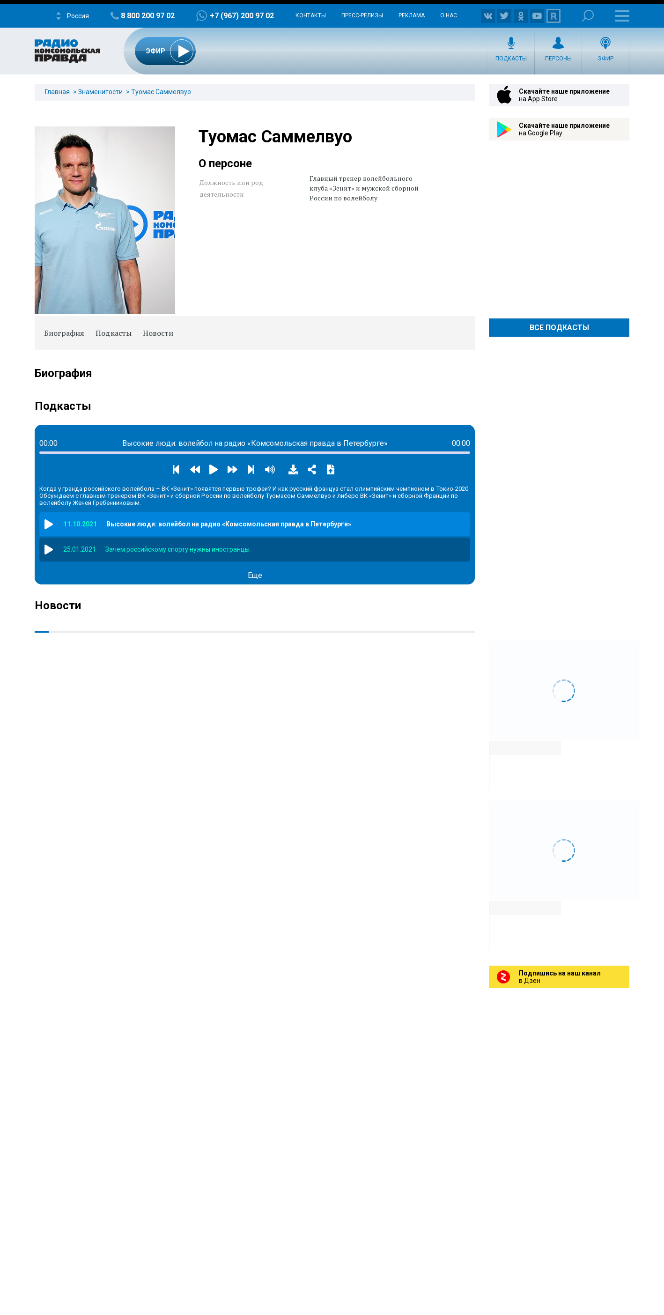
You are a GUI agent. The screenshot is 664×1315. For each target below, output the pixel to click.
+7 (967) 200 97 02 (242, 15)
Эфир (605, 58)
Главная (57, 92)
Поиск (588, 16)
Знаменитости (100, 92)
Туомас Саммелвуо (161, 92)
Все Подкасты (559, 327)
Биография (64, 333)
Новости (158, 333)
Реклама (411, 15)
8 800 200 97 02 (148, 15)
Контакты (310, 15)
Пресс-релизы (362, 15)
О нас (448, 15)
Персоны (558, 58)
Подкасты (511, 58)
